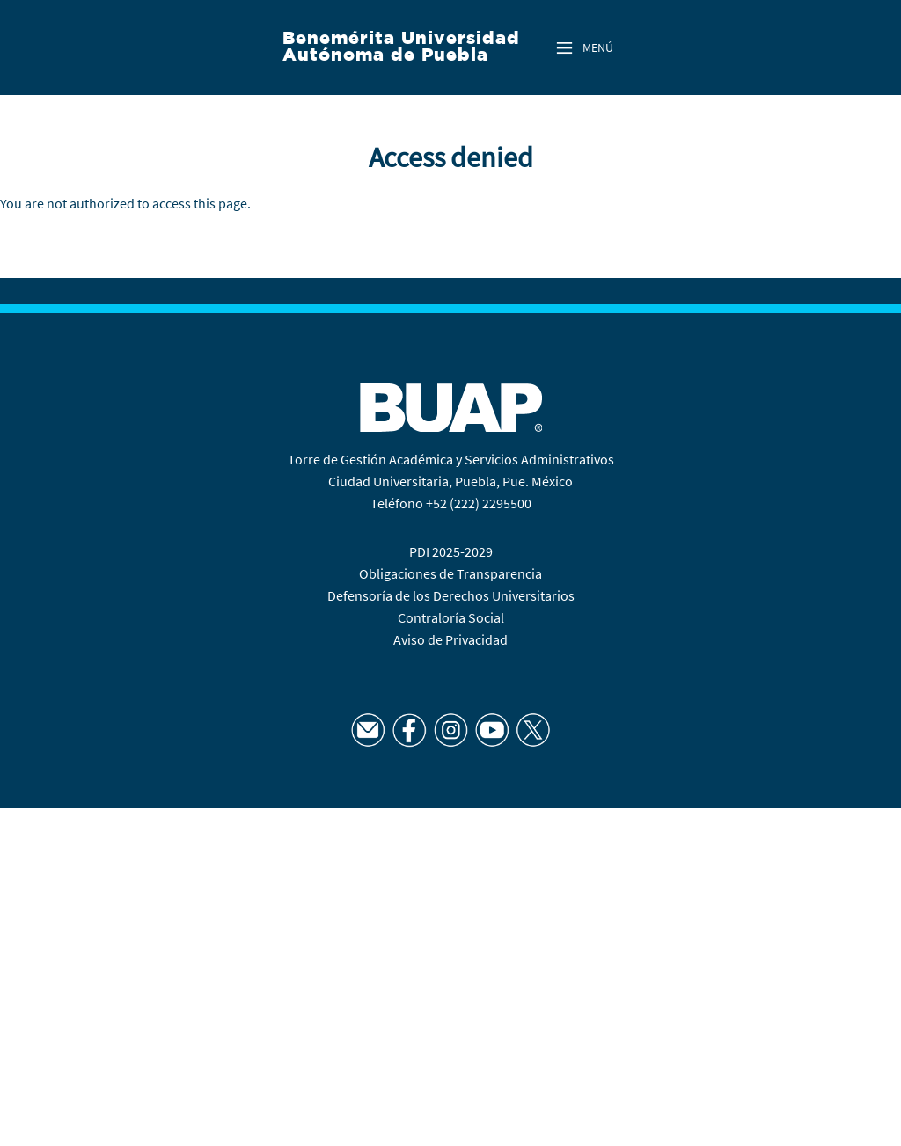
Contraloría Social (451, 617)
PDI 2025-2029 (451, 551)
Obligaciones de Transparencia (450, 573)
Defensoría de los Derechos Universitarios (451, 595)
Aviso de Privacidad (450, 639)
